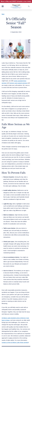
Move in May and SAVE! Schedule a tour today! (16, 1)
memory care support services (18, 83)
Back (3, 14)
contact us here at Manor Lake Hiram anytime (15, 342)
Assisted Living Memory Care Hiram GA (15, 34)
